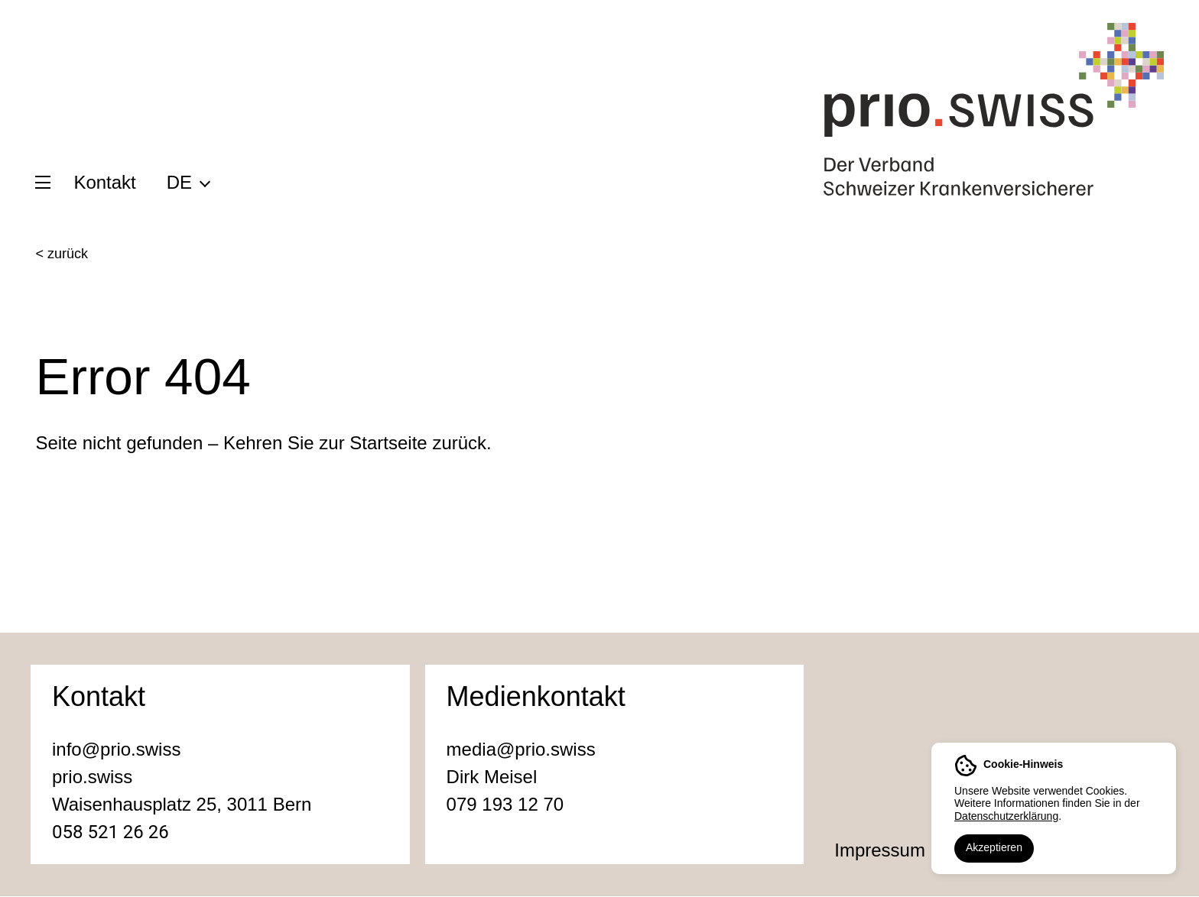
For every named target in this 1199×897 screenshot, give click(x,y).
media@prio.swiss (521, 750)
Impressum (879, 850)
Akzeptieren (994, 847)
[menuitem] (187, 181)
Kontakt (104, 182)
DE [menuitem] (179, 182)
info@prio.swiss (116, 750)
